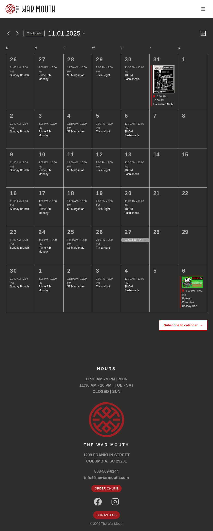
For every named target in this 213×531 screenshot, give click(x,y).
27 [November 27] (128, 232)
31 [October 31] (157, 59)
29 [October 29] (99, 59)
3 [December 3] (98, 271)
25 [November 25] (71, 232)
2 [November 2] (12, 116)
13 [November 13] (128, 154)
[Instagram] (115, 502)
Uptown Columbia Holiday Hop (189, 302)
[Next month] (17, 33)
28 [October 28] (71, 59)
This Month (34, 33)
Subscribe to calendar (181, 325)
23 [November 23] (13, 232)
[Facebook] (98, 502)
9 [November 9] (12, 154)
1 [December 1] (40, 271)
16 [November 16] (13, 193)
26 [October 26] (13, 59)
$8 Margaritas (75, 75)
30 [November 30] (13, 271)
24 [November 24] (42, 232)
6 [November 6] (126, 116)
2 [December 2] (69, 271)
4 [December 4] (126, 271)
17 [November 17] (42, 193)
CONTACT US (106, 515)
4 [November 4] (69, 116)
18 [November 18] (71, 193)
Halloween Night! (163, 104)
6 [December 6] (184, 271)
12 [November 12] (99, 154)
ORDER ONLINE (106, 488)
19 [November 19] (99, 193)
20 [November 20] (128, 193)
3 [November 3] (40, 116)
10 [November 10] (42, 154)
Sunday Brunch (19, 75)
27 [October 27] (42, 59)
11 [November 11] (71, 154)
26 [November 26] (99, 232)
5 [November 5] (98, 116)
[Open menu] (203, 8)
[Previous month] (8, 33)
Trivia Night (103, 75)
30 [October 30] (128, 59)
